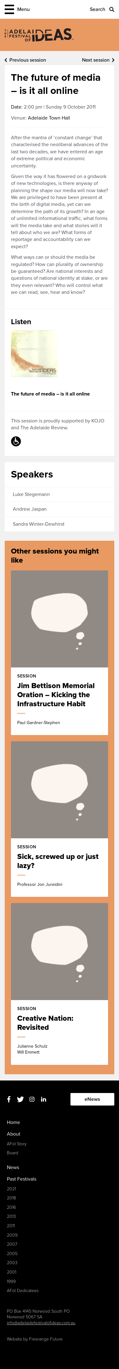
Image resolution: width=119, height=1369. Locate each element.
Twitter (20, 1099)
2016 (11, 1207)
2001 (11, 1272)
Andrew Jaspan (30, 509)
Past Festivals (21, 1179)
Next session (96, 60)
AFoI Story (17, 1144)
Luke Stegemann (31, 494)
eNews (92, 1099)
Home (13, 1122)
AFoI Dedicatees (23, 1290)
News (13, 1167)
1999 (11, 1281)
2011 (11, 1226)
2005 (12, 1253)
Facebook (9, 1099)
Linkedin (43, 1099)
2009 (12, 1235)
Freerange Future (46, 1339)
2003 (12, 1262)
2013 (11, 1216)
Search (97, 9)
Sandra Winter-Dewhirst (39, 524)
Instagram (32, 1099)
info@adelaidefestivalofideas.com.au (41, 1323)
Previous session (27, 60)
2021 (11, 1189)
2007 (12, 1244)
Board (12, 1153)
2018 (11, 1198)
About (13, 1134)
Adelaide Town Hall (49, 118)
